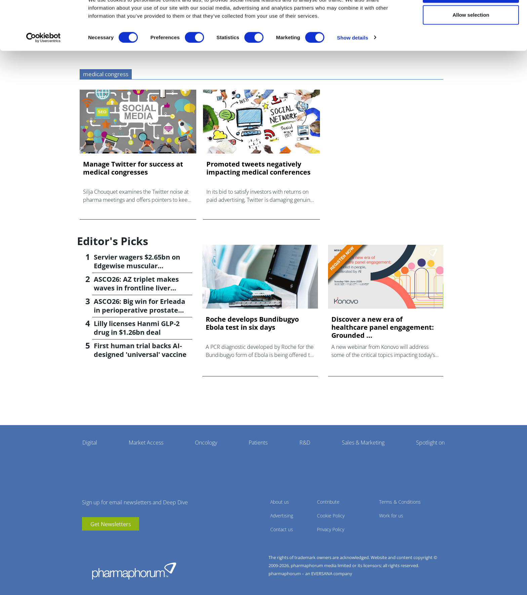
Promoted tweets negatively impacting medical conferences (258, 168)
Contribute (328, 502)
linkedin (97, 540)
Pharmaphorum (134, 570)
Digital (89, 442)
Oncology (206, 442)
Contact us (281, 529)
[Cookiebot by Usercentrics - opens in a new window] (43, 62)
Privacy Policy (330, 529)
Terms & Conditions (400, 502)
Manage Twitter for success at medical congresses (133, 168)
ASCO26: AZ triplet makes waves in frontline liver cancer (136, 288)
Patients (258, 442)
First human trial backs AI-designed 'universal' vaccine (140, 350)
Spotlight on (430, 442)
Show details (352, 62)
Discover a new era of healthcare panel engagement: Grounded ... (382, 327)
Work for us (391, 515)
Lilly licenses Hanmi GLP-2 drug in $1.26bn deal (136, 328)
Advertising (281, 515)
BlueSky (107, 540)
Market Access (146, 442)
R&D (304, 442)
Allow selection (470, 40)
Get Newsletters (110, 524)
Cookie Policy (330, 515)
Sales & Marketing (363, 442)
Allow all (471, 17)
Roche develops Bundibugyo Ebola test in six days (252, 323)
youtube (87, 540)
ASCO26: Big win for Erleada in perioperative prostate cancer (139, 310)
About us (279, 502)
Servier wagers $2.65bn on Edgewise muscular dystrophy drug (137, 266)
